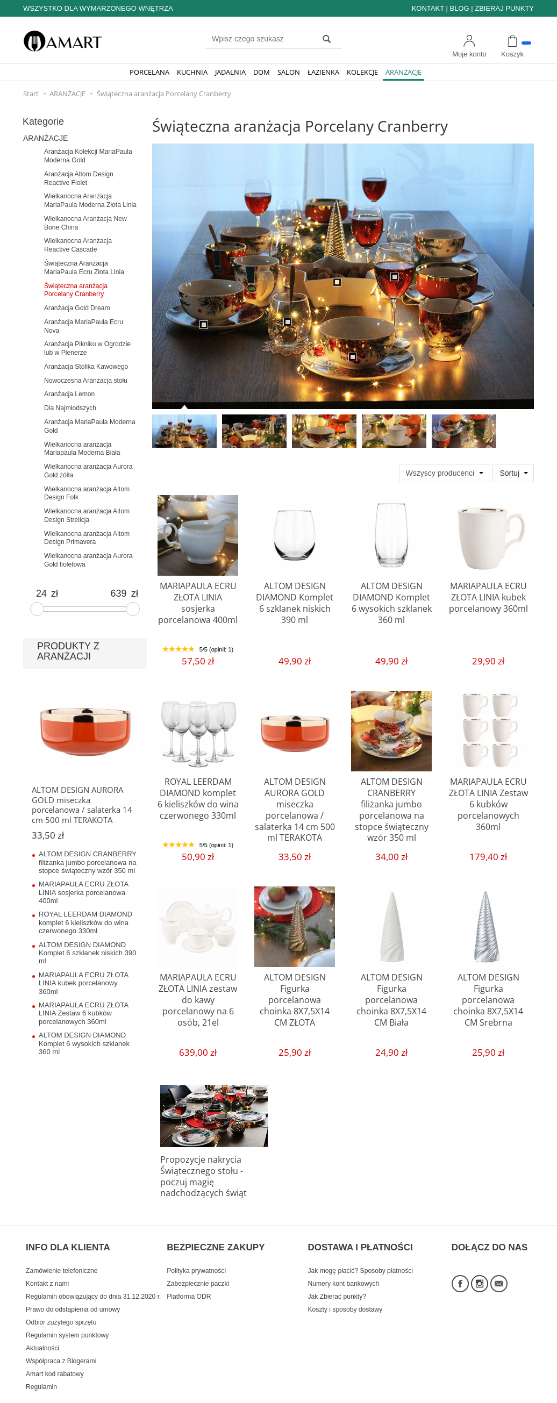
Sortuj (509, 473)
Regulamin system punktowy (67, 1310)
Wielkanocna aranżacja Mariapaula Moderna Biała (82, 449)
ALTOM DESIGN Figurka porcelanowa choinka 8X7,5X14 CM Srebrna (488, 991)
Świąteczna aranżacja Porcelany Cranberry (76, 290)
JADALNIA (230, 72)
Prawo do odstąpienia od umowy (73, 1284)
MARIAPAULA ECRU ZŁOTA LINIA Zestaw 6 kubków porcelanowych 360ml (488, 800)
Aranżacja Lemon (69, 394)
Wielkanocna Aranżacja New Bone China (85, 223)
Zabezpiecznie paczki (198, 1258)
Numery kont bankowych (344, 1258)
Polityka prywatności (196, 1245)
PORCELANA (149, 72)
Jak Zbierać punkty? (337, 1271)
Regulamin (41, 1361)
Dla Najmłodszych (70, 408)
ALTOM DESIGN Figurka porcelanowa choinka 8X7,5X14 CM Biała (391, 991)
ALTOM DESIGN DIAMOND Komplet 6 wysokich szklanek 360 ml (391, 599)
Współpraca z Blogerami (61, 1336)
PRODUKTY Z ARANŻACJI (68, 651)
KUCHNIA (192, 72)
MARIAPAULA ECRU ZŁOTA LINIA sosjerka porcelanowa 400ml (198, 595)
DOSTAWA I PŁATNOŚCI (360, 1227)
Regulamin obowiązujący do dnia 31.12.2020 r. (93, 1271)
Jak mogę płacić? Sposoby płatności (360, 1245)
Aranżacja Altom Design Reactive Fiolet (78, 178)
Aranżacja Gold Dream (77, 308)
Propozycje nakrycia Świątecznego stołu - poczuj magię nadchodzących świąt (211, 1168)
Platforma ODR (189, 1271)
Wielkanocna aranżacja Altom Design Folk (87, 493)
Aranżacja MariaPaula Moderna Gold (89, 426)
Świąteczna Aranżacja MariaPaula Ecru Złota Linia (84, 268)
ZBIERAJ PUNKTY (504, 8)
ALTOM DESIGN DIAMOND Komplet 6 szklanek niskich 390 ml (294, 599)
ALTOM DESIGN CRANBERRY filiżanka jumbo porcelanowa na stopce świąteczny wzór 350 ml (392, 800)
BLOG (459, 8)
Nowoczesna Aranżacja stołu (85, 380)
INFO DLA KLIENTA (68, 1227)
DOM (261, 72)
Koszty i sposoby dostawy (345, 1284)
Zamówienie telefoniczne (61, 1245)
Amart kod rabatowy (55, 1348)
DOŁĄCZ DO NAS (490, 1227)
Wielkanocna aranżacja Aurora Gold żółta (88, 471)
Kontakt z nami (47, 1258)
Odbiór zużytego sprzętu (61, 1297)
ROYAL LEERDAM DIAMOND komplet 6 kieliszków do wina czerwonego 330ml (198, 795)
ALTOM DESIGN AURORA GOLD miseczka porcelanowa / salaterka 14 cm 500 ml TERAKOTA (294, 805)
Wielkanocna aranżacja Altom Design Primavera (87, 538)
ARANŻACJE (403, 72)
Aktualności (42, 1323)
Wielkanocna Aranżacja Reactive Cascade (78, 245)
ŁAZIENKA (323, 72)
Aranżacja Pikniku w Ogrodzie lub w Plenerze (87, 348)
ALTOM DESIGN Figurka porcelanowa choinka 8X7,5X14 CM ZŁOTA (294, 991)
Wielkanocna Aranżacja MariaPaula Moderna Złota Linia (90, 200)
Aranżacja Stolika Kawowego (86, 366)
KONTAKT (428, 8)
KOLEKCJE (362, 72)
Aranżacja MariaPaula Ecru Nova (83, 326)
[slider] (37, 609)
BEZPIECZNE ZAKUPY (216, 1227)
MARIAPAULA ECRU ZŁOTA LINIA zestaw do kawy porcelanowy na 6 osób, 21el (198, 991)
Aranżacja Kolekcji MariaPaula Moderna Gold (88, 156)
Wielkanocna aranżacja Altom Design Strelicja (87, 515)
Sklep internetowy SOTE (500, 1392)
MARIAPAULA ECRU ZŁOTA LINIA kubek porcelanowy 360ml (488, 595)
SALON (288, 72)
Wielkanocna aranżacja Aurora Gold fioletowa (88, 560)
